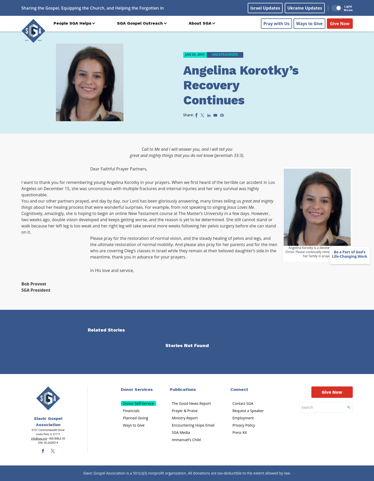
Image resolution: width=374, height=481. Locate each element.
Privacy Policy (243, 425)
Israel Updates (265, 8)
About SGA (200, 23)
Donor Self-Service (138, 403)
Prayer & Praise (185, 410)
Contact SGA (242, 403)
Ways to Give (309, 23)
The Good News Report (191, 403)
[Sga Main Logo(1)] (48, 398)
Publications (183, 389)
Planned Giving (135, 417)
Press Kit (239, 432)
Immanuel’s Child (186, 439)
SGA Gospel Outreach (140, 23)
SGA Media (181, 432)
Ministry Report (185, 417)
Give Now (340, 23)
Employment (243, 417)
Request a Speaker (248, 410)
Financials (131, 410)
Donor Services (137, 389)
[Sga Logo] (33, 31)
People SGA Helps (72, 23)
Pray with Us (276, 23)
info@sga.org (39, 438)
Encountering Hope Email (193, 425)
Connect (239, 389)
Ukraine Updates (304, 8)
